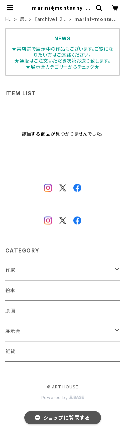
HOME (7, 19)
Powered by (62, 397)
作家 (10, 270)
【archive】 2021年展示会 (50, 19)
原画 (10, 310)
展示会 (22, 19)
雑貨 (10, 351)
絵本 (10, 290)
